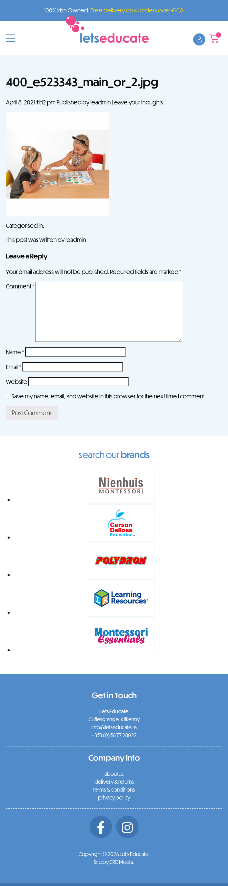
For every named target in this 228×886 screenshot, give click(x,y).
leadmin (100, 102)
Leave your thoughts (137, 102)
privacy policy (114, 797)
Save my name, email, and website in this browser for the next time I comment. (108, 396)
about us (114, 774)
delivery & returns (114, 781)
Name (15, 352)
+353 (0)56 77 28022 (114, 735)
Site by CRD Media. (114, 862)
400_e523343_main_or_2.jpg (82, 81)
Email (13, 366)
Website (16, 381)
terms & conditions (114, 789)
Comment (20, 286)
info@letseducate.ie (114, 727)
